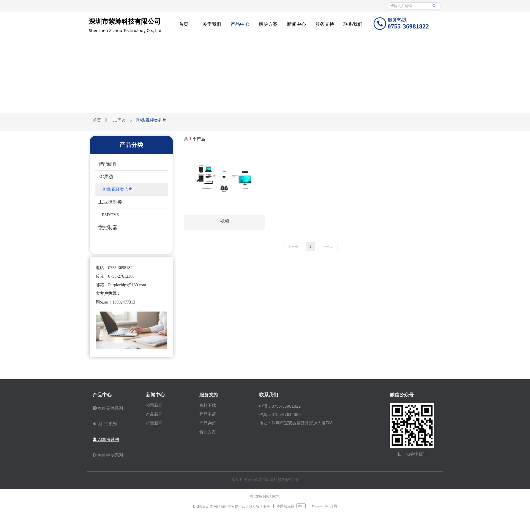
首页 (97, 120)
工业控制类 (110, 201)
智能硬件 (107, 163)
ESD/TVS (110, 215)
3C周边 (118, 120)
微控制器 (107, 227)
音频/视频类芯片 (117, 189)
